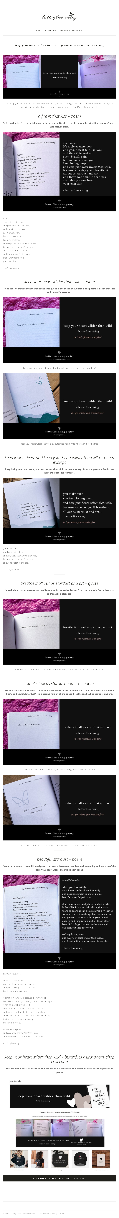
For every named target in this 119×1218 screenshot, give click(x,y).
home (38, 30)
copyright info (50, 30)
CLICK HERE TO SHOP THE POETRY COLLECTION (59, 1178)
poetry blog (64, 30)
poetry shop (77, 30)
